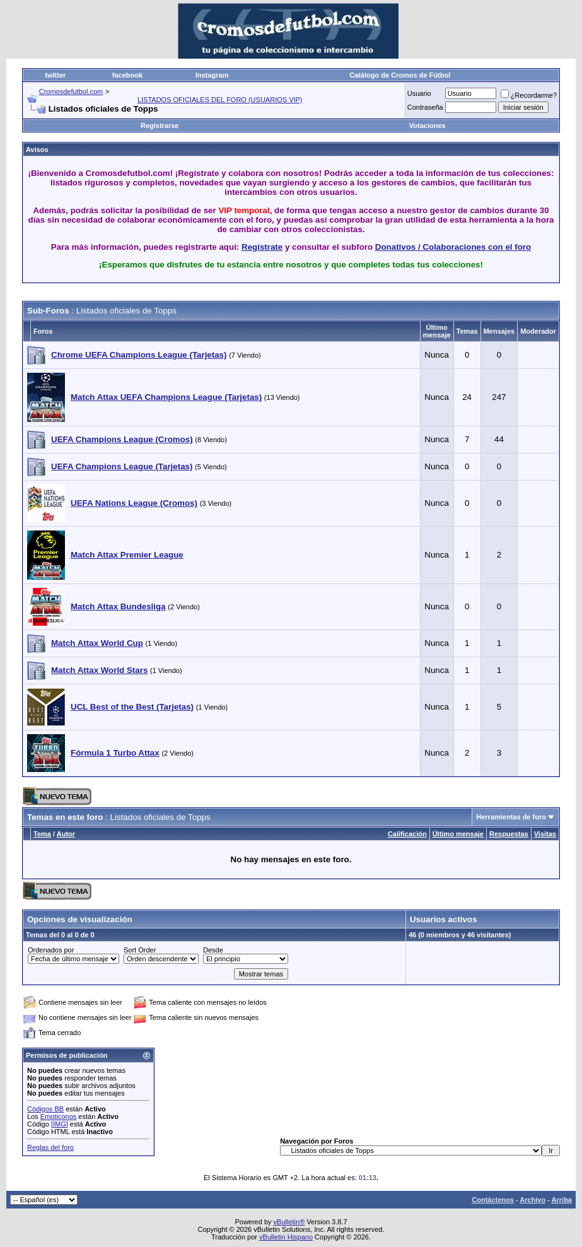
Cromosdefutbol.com (71, 91)
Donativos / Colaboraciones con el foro (453, 247)
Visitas (545, 834)
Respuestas (508, 834)
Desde (213, 950)
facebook (127, 75)
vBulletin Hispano (286, 1237)
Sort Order (140, 950)
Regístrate (262, 247)
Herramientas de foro (511, 817)
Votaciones (427, 125)
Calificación (407, 834)
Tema (42, 834)
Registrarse (160, 125)
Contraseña (425, 107)
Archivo (532, 1199)
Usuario (419, 93)
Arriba (562, 1199)
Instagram (212, 75)
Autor (66, 834)
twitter (55, 75)
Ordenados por (51, 950)
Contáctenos (493, 1199)
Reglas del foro (50, 1147)
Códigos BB (45, 1109)
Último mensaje (458, 834)
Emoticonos (58, 1116)
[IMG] (59, 1124)
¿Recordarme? (529, 95)
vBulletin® (289, 1222)
